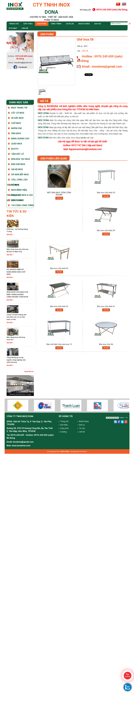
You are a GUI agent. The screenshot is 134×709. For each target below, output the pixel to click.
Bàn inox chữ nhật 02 (59, 306)
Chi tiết (59, 198)
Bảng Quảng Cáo (20, 138)
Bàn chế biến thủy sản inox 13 (59, 344)
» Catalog (63, 432)
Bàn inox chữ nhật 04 (106, 230)
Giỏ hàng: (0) (85, 10)
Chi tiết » (10, 234)
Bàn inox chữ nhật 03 (59, 268)
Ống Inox (16, 133)
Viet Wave (83, 451)
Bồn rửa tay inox (20, 159)
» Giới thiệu (63, 425)
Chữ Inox (16, 123)
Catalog (70, 24)
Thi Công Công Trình (22, 205)
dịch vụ (97, 24)
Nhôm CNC (16, 128)
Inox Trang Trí (19, 107)
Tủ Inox (15, 184)
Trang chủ (14, 24)
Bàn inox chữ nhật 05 (106, 192)
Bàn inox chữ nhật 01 (106, 306)
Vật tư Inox (17, 200)
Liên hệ (24, 28)
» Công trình (64, 428)
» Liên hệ (81, 432)
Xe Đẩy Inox (17, 118)
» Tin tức (81, 428)
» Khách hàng (83, 421)
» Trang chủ (63, 421)
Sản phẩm (41, 24)
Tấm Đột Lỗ (17, 154)
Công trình (56, 24)
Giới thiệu (28, 24)
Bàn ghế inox (18, 164)
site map (13, 28)
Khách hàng (84, 24)
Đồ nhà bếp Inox (20, 174)
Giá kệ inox (17, 169)
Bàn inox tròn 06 (106, 344)
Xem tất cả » (29, 371)
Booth (14, 148)
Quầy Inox (16, 143)
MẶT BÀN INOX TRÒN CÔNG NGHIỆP (59, 193)
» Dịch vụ (81, 425)
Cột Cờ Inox (17, 113)
